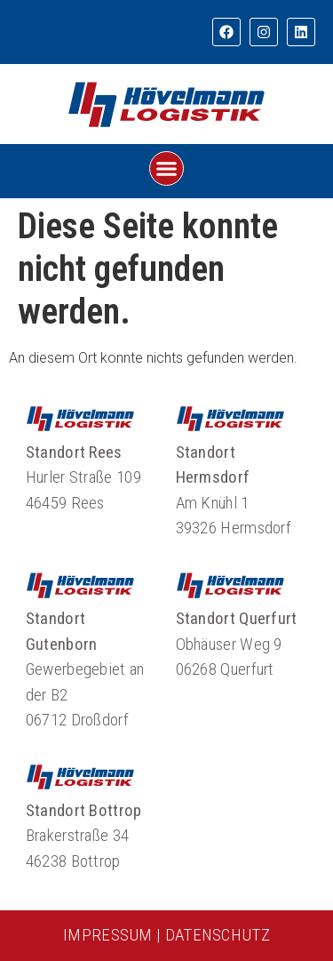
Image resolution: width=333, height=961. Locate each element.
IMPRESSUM (108, 935)
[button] (167, 169)
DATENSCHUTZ (217, 935)
